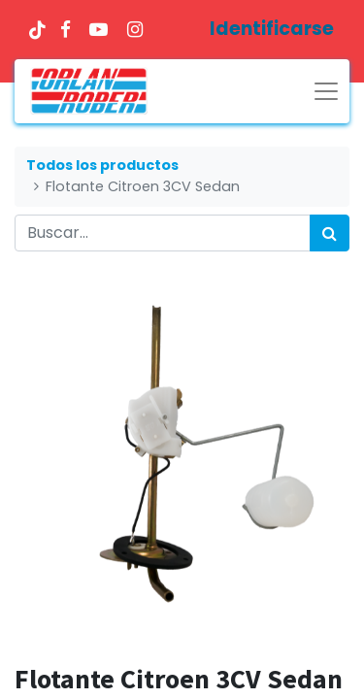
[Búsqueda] (329, 233)
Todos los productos (102, 165)
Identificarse (272, 29)
